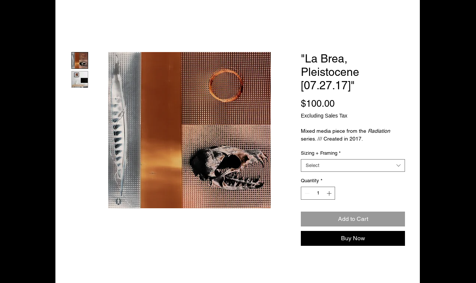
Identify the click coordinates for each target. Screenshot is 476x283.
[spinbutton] (318, 193)
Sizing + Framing (321, 153)
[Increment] (329, 193)
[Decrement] (306, 193)
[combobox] (353, 165)
